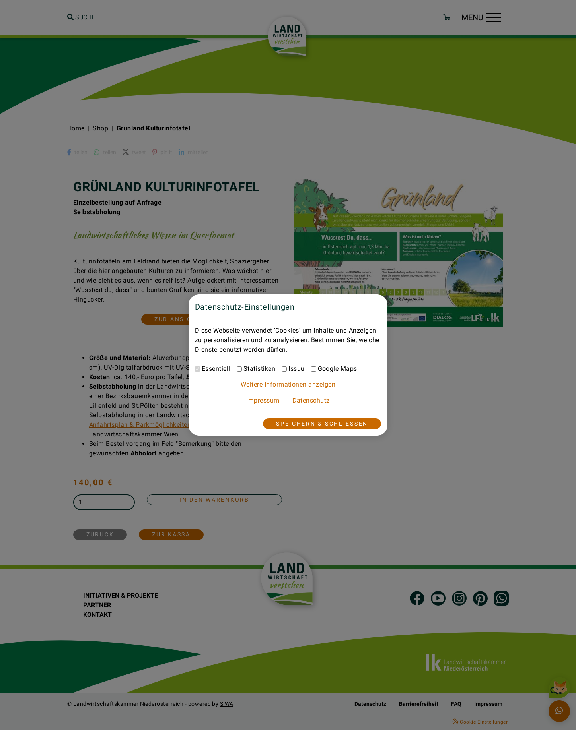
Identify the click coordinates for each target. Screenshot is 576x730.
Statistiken (259, 368)
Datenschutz (311, 400)
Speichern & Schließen (322, 423)
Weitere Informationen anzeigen (288, 384)
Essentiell (216, 368)
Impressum (262, 400)
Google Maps (337, 368)
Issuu (296, 368)
